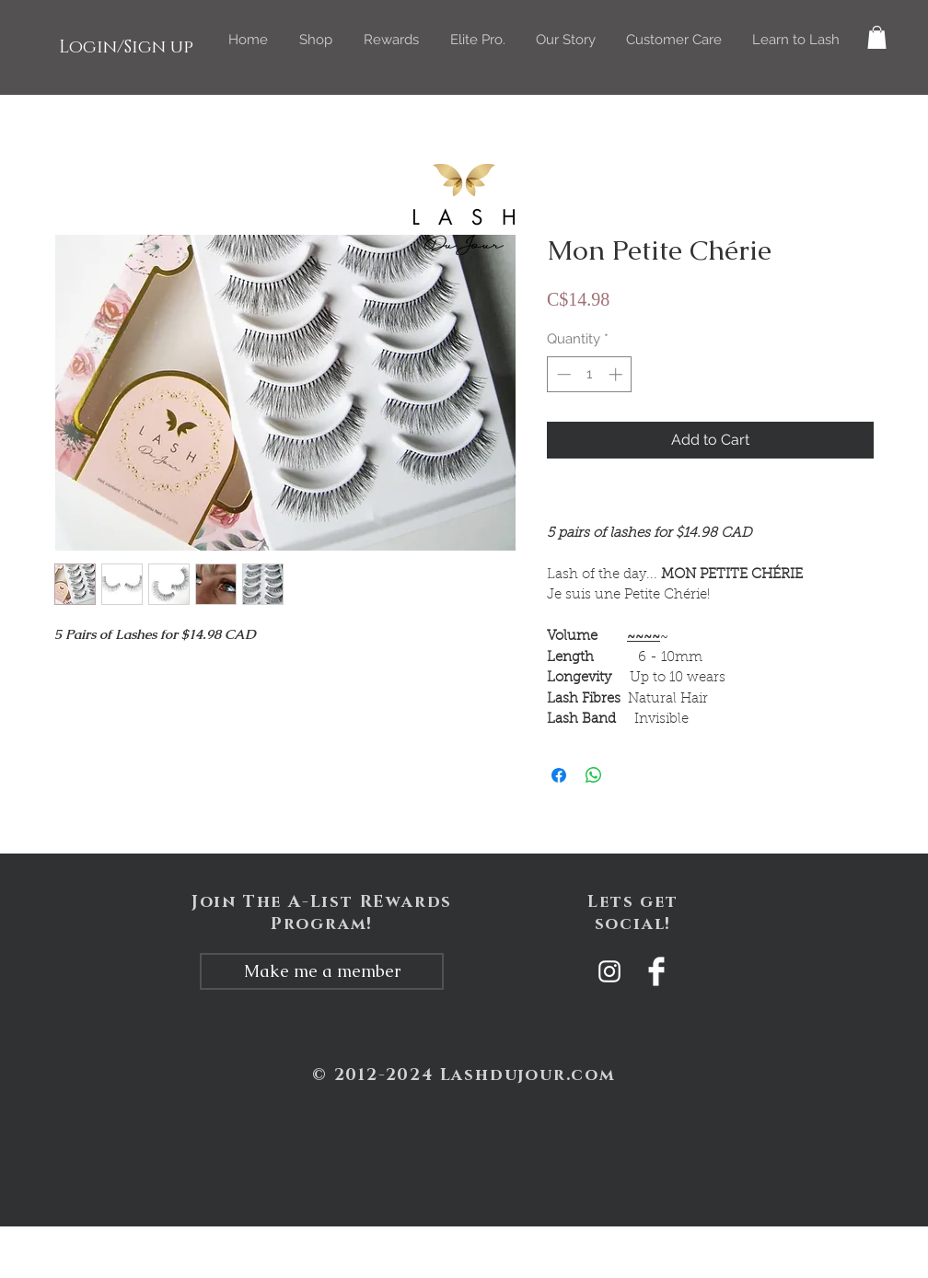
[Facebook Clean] (656, 971)
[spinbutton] (589, 374)
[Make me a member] (322, 971)
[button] (316, 39)
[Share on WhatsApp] (594, 775)
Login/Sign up (126, 47)
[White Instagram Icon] (609, 971)
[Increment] (617, 374)
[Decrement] (562, 374)
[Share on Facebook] (559, 775)
